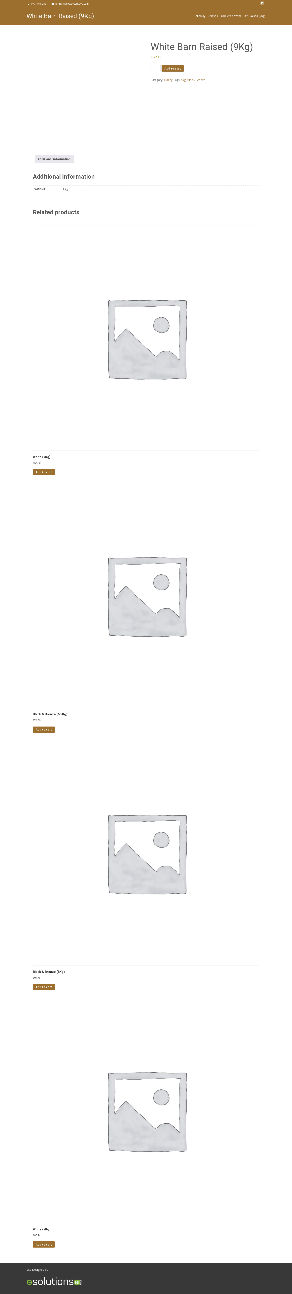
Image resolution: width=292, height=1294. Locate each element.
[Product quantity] (156, 68)
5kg (183, 80)
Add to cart (173, 68)
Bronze (200, 80)
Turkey (168, 80)
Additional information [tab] (54, 159)
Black (190, 80)
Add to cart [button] (44, 472)
